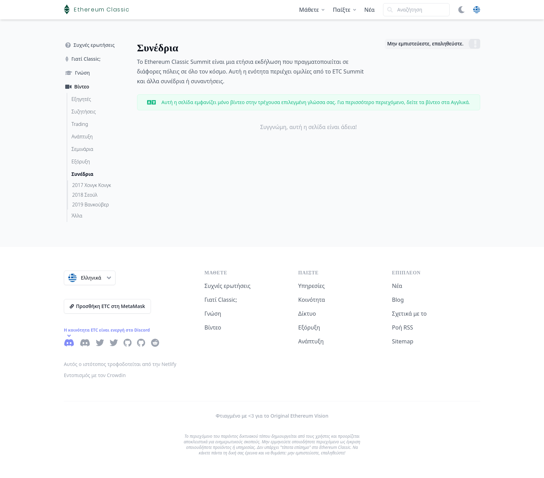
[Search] (416, 9)
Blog (398, 300)
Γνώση (212, 313)
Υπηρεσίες (311, 286)
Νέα (369, 10)
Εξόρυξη (309, 327)
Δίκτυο (307, 313)
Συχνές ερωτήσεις (227, 286)
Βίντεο (212, 327)
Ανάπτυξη (311, 341)
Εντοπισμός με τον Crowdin (95, 375)
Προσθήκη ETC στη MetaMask (107, 306)
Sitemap (403, 341)
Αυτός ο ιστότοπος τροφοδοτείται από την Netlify (120, 364)
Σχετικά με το (409, 313)
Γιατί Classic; (220, 300)
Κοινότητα (311, 300)
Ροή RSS (402, 327)
